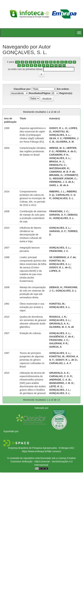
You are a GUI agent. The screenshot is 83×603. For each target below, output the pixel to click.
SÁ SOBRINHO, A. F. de (62, 257)
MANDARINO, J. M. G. (61, 383)
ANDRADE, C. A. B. (60, 379)
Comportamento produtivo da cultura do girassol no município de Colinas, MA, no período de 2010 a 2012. (32, 198)
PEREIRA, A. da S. (66, 151)
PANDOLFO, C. (57, 165)
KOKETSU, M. (61, 131)
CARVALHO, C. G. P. (60, 376)
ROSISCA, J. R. (57, 316)
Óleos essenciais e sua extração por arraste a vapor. (32, 307)
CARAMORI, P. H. (59, 154)
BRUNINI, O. (56, 175)
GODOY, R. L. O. (58, 128)
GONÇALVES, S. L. (59, 135)
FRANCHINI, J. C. (59, 211)
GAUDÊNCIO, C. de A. (61, 336)
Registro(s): (66, 93)
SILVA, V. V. (55, 138)
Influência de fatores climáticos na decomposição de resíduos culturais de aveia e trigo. (31, 234)
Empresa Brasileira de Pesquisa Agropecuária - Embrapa (38, 448)
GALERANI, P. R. (58, 343)
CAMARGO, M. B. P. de (62, 171)
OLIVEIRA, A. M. (65, 141)
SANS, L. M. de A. (59, 185)
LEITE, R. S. (56, 386)
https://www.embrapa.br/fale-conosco (41, 451)
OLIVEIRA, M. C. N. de (61, 327)
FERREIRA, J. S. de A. (61, 181)
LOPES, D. (55, 270)
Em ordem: (63, 89)
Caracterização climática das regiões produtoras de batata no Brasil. (33, 151)
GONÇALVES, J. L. (59, 389)
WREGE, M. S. (57, 148)
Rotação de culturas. (31, 333)
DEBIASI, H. (56, 287)
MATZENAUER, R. (59, 168)
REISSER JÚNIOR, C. (65, 178)
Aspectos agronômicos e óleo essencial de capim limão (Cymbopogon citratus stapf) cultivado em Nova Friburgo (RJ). (33, 135)
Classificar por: (22, 89)
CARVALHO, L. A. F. (60, 363)
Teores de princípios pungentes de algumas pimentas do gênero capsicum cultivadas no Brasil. (32, 360)
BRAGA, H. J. (56, 161)
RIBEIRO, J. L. (57, 191)
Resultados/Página (39, 93)
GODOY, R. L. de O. (60, 267)
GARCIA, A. (55, 346)
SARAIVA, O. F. (57, 214)
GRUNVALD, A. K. (59, 323)
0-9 (17, 62)
